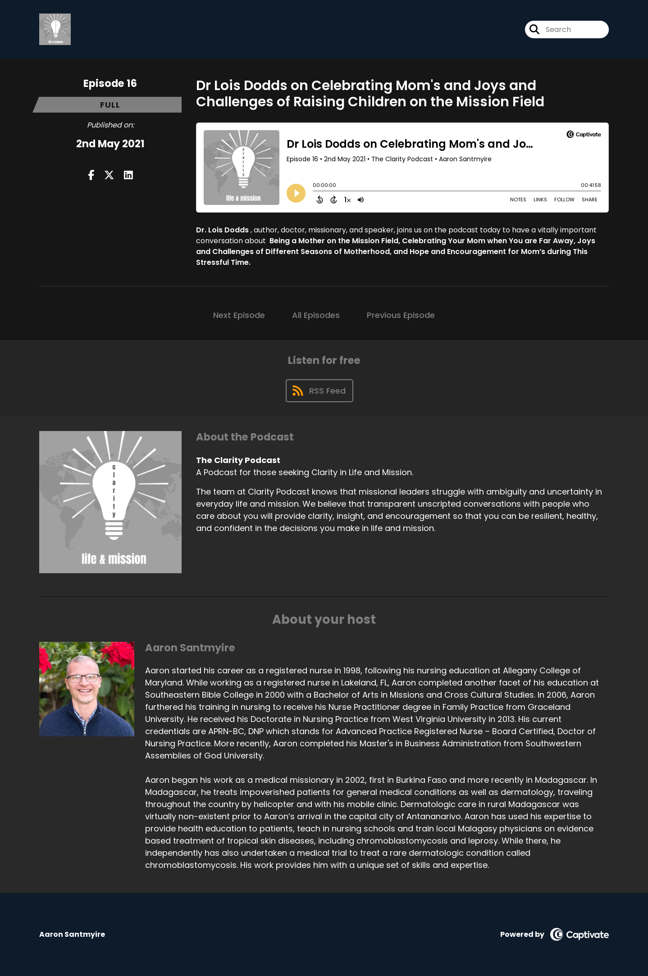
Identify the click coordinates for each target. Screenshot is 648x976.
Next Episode (239, 315)
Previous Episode (401, 315)
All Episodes (316, 315)
